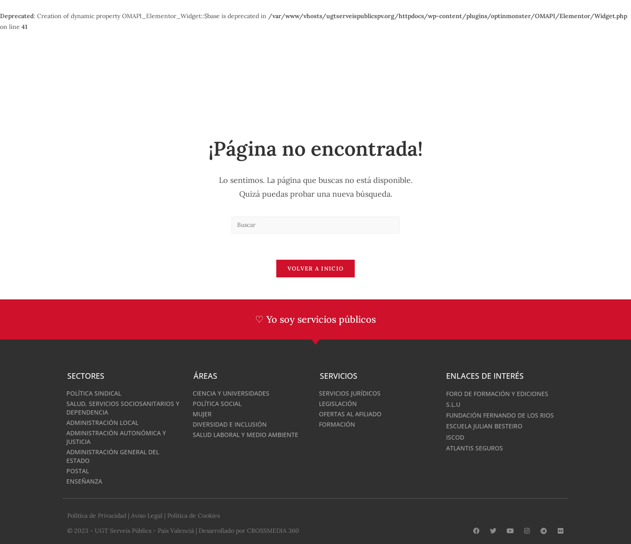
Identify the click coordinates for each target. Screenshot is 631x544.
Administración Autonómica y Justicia (116, 437)
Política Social (217, 403)
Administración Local (102, 422)
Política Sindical (93, 393)
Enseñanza (84, 481)
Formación (337, 424)
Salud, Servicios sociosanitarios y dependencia (122, 407)
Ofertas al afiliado (350, 414)
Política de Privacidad (96, 515)
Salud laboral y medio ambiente (245, 435)
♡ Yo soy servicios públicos (316, 320)
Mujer (202, 414)
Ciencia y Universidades (231, 393)
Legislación (338, 403)
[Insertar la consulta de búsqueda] (315, 225)
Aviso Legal (146, 515)
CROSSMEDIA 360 (273, 530)
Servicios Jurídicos (350, 393)
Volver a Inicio (315, 269)
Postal (77, 471)
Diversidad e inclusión (230, 424)
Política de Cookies (193, 515)
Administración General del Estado (112, 456)
